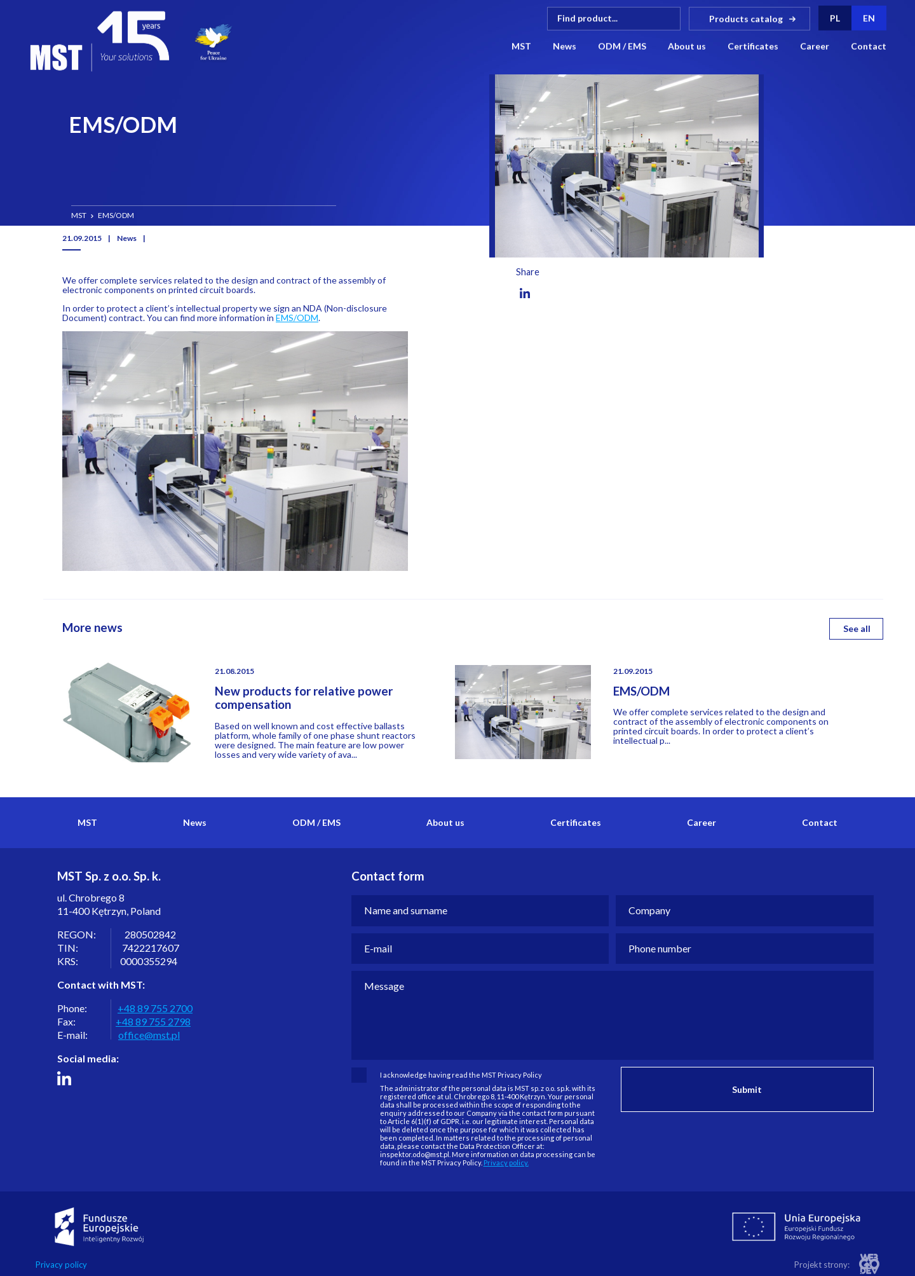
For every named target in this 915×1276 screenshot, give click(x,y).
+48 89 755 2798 (153, 1021)
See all (857, 628)
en (869, 17)
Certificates (753, 46)
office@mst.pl (149, 1035)
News (564, 46)
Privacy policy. (506, 1162)
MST (521, 46)
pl (835, 17)
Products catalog (746, 17)
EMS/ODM (297, 317)
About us (687, 46)
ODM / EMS (622, 46)
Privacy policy (61, 1265)
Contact (868, 46)
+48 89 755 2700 (155, 1008)
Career (814, 46)
